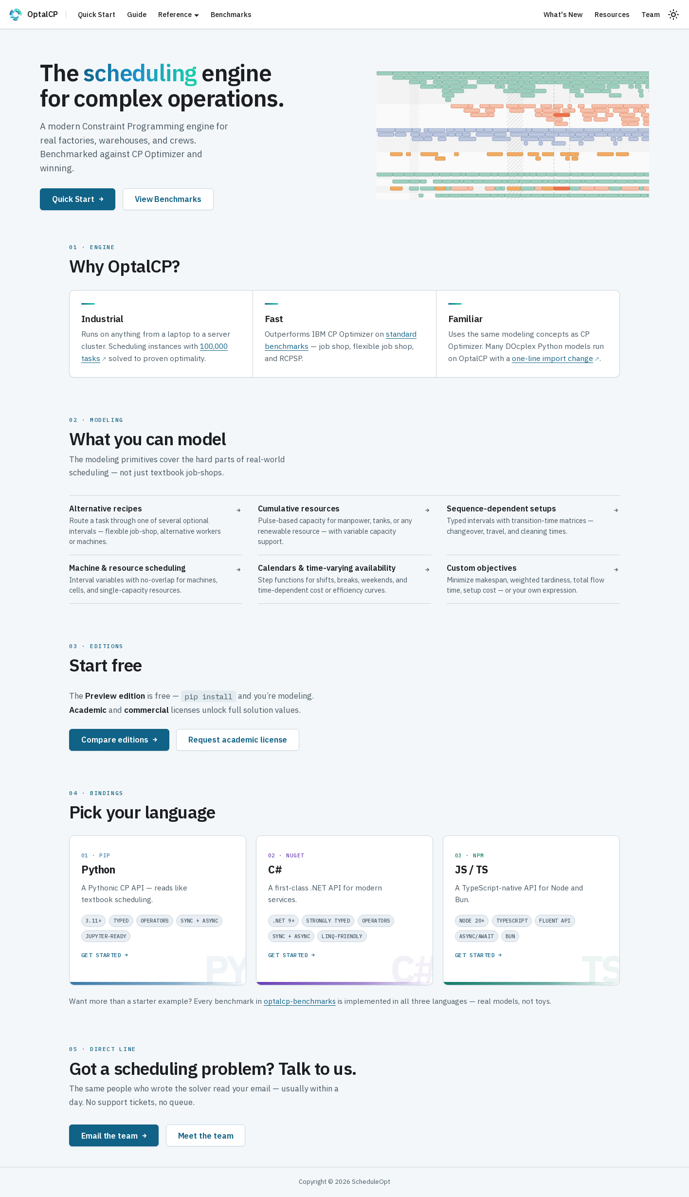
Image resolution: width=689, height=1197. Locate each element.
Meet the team (206, 1135)
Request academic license (237, 739)
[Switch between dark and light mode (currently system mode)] (673, 14)
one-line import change (552, 358)
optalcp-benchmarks (300, 1001)
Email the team (113, 1135)
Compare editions (119, 739)
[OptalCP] (37, 14)
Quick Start (96, 14)
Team (650, 14)
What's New (563, 14)
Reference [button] (175, 14)
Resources (612, 14)
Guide (136, 14)
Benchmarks (231, 14)
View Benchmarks (168, 199)
